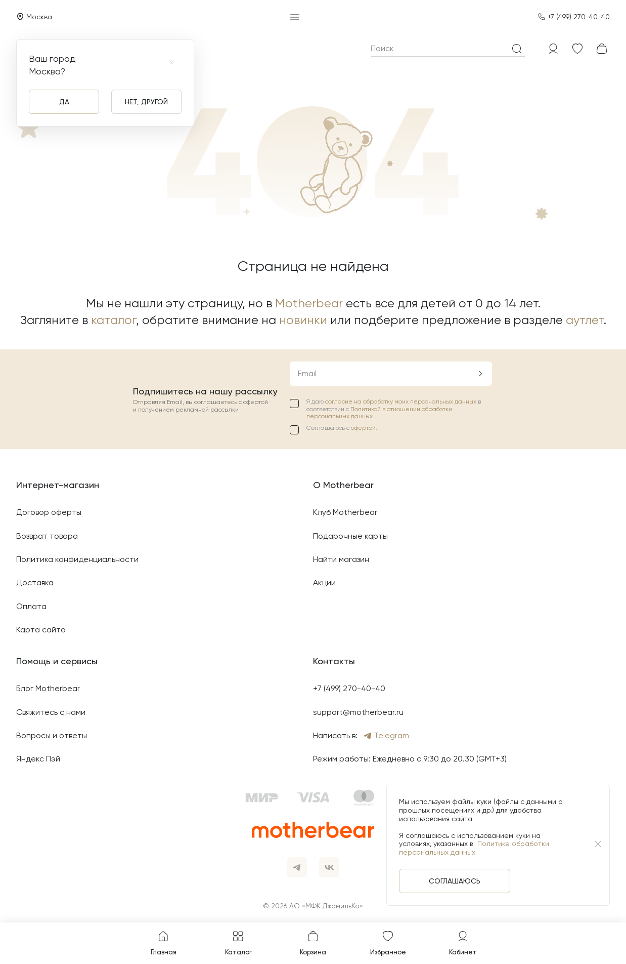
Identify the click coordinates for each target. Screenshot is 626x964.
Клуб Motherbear (345, 512)
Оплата (31, 606)
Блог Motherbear (48, 688)
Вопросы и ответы (51, 735)
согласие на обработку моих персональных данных (401, 401)
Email (307, 373)
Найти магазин (341, 559)
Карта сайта (41, 629)
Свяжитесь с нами (50, 712)
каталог (113, 320)
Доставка (35, 582)
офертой (363, 427)
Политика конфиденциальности (77, 559)
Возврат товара (47, 536)
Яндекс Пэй (38, 759)
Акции (324, 582)
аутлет (585, 320)
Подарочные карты (350, 536)
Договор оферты (48, 512)
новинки (303, 320)
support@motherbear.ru (358, 712)
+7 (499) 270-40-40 (579, 17)
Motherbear (309, 303)
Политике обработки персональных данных (474, 847)
